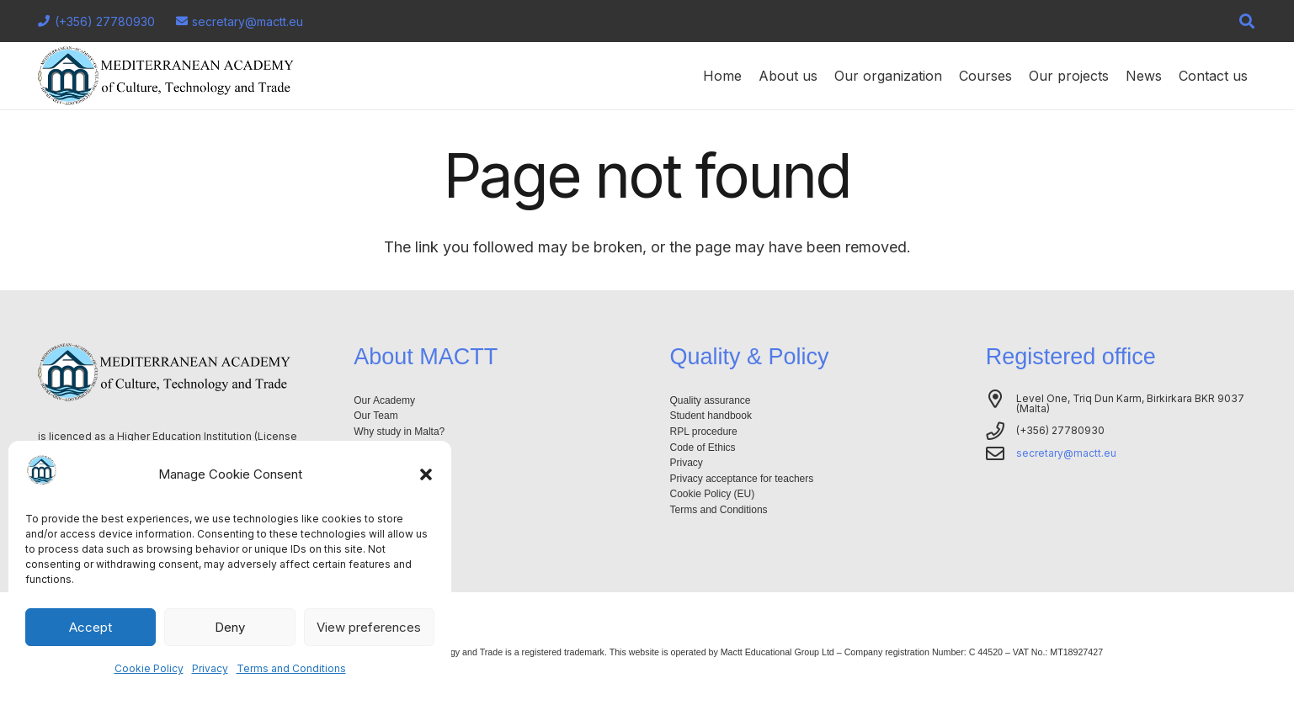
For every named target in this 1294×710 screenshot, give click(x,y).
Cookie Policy (149, 668)
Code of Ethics (703, 447)
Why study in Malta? (399, 431)
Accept (90, 627)
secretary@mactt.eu (1066, 453)
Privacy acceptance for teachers (742, 479)
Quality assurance (710, 400)
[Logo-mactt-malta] (166, 75)
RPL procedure (704, 431)
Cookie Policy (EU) (712, 494)
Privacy (210, 668)
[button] (426, 474)
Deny (230, 627)
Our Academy (384, 400)
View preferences (369, 627)
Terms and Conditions (291, 668)
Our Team (375, 415)
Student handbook (711, 415)
